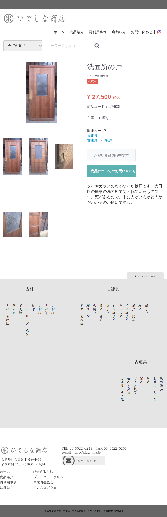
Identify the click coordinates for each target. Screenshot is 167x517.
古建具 (92, 135)
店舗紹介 (119, 32)
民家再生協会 (43, 482)
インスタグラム (45, 487)
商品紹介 (77, 32)
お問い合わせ (141, 32)
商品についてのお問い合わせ (113, 171)
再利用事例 (98, 32)
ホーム (59, 32)
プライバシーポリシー (49, 477)
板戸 (108, 140)
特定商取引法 (43, 472)
